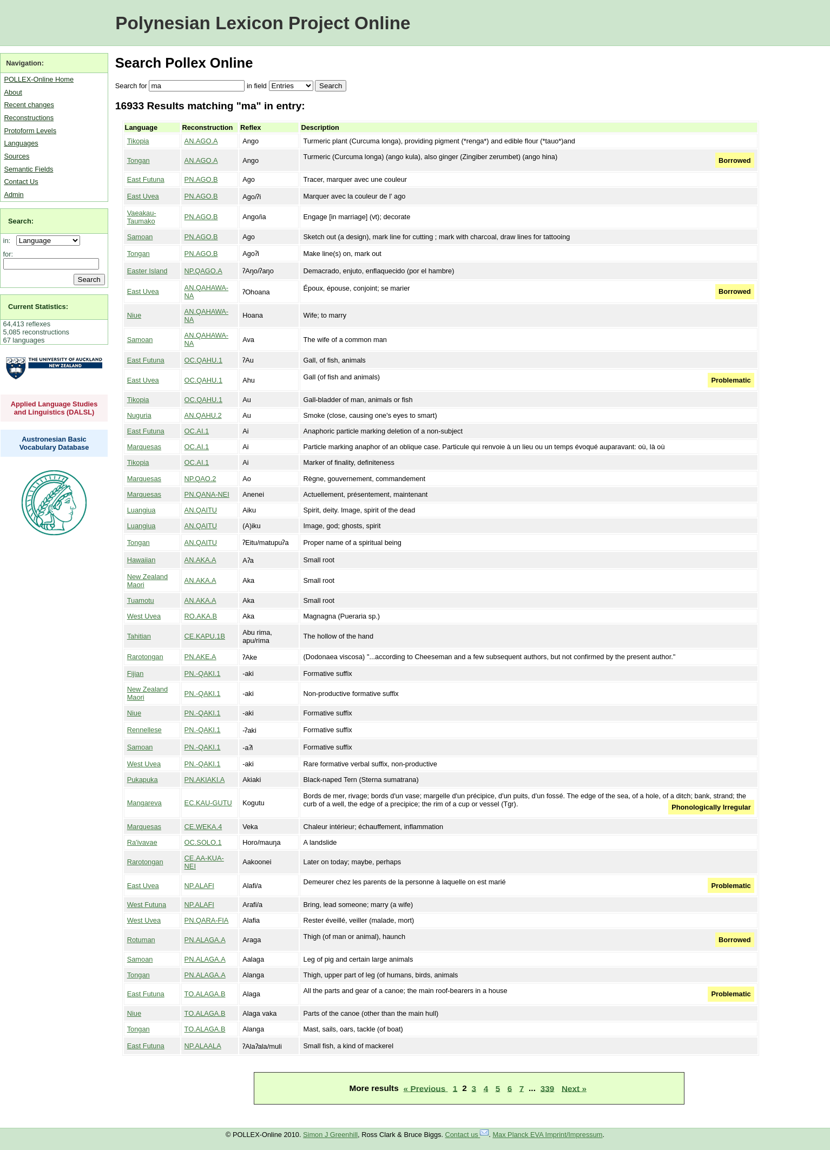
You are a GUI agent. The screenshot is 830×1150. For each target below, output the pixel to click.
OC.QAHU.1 (203, 360)
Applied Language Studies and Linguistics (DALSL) (54, 408)
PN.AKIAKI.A (205, 780)
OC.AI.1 (197, 431)
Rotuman (141, 940)
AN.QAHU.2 (203, 415)
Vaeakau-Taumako (141, 217)
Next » (574, 1088)
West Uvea (144, 616)
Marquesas (144, 447)
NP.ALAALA (203, 1046)
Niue (134, 315)
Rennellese (144, 730)
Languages (21, 143)
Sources (16, 156)
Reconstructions (29, 118)
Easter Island (147, 271)
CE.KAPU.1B (205, 636)
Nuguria (139, 415)
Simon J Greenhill (330, 1135)
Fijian (135, 673)
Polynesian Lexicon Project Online (262, 23)
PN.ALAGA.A (205, 940)
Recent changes (29, 105)
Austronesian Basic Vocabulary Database (54, 443)
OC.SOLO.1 (203, 842)
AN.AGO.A (201, 141)
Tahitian (139, 636)
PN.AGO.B (201, 179)
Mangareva (144, 803)
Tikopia (138, 141)
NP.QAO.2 (200, 479)
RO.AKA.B (201, 616)
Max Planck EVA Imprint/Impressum (547, 1135)
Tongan (138, 160)
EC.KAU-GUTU (208, 803)
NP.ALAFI (199, 886)
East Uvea (143, 196)
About (13, 92)
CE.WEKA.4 (203, 827)
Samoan (140, 237)
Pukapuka (142, 780)
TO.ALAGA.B (205, 994)
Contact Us (21, 182)
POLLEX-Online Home (39, 79)
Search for (131, 86)
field (260, 86)
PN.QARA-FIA (207, 920)
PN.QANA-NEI (207, 494)
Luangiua (141, 510)
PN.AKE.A (200, 657)
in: (9, 240)
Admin (13, 194)
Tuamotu (140, 600)
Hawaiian (141, 560)
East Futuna (145, 179)
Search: (21, 221)
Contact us (467, 1135)
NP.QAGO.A (203, 271)
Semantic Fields (28, 169)
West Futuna (146, 905)
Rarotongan (145, 657)
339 (548, 1088)
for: (8, 254)
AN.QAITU (201, 510)
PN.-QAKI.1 (203, 673)
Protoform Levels (30, 131)
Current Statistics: (38, 307)
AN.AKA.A (200, 560)
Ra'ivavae (142, 842)
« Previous (426, 1088)
